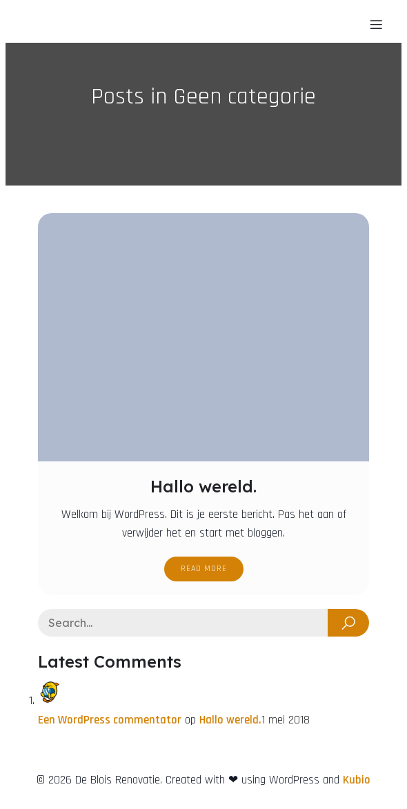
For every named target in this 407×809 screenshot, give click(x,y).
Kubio (356, 780)
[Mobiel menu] (376, 24)
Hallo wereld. (230, 720)
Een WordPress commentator (109, 720)
